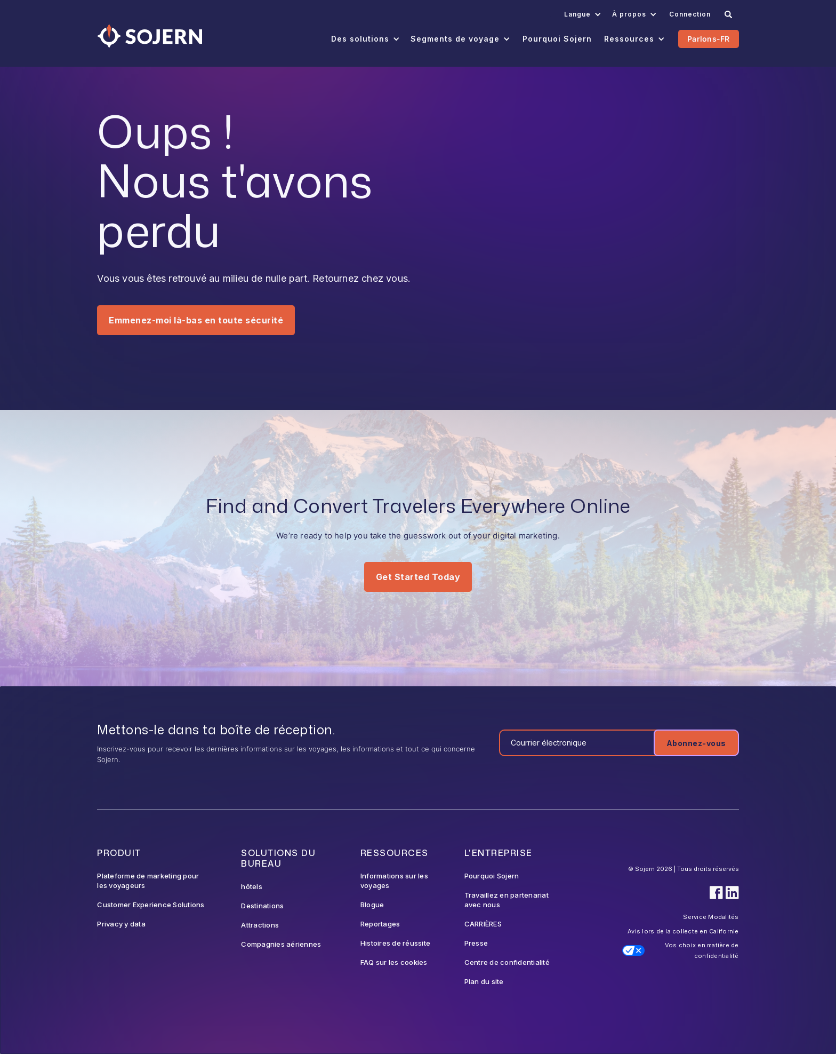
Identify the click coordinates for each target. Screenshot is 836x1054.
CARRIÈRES (483, 924)
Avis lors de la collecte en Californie (683, 931)
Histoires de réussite (395, 943)
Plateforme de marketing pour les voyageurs (148, 880)
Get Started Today (418, 577)
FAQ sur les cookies (394, 962)
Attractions (260, 925)
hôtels (251, 886)
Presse (476, 943)
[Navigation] (149, 36)
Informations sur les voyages (394, 880)
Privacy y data (121, 924)
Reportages (380, 924)
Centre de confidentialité (507, 962)
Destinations (262, 905)
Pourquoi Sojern (491, 875)
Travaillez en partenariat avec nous (506, 900)
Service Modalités (710, 917)
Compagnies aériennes (281, 944)
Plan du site (484, 981)
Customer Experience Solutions (150, 904)
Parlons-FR (708, 38)
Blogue (372, 904)
